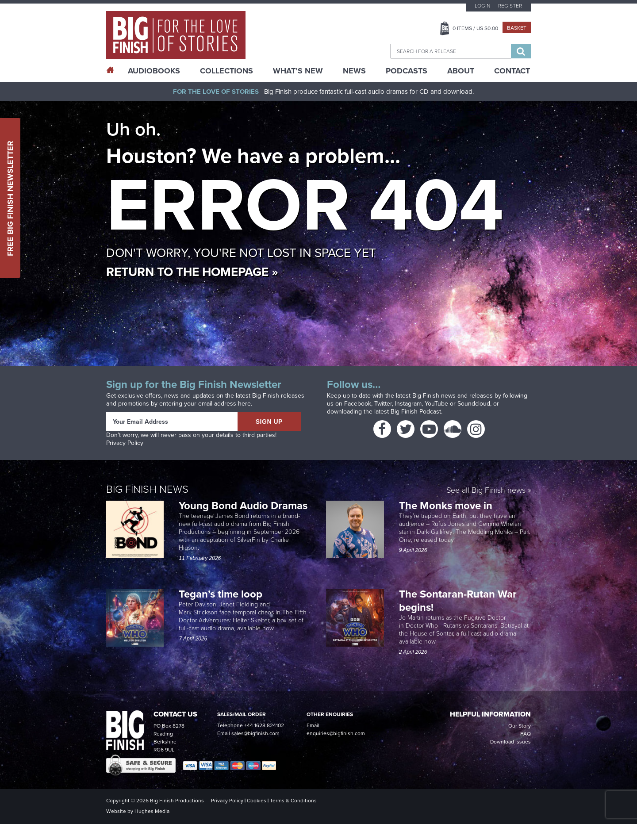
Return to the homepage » (192, 271)
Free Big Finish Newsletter (10, 198)
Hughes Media (151, 811)
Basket (516, 28)
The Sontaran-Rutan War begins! (458, 600)
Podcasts (406, 71)
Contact (512, 71)
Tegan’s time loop (222, 594)
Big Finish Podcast (416, 411)
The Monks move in (445, 505)
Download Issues (510, 742)
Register (510, 5)
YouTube (436, 403)
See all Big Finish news (486, 490)
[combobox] (451, 51)
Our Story (519, 726)
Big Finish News (147, 488)
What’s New (298, 71)
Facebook (357, 403)
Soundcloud (473, 403)
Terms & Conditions (293, 801)
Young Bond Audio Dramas (244, 505)
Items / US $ (475, 28)
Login (482, 5)
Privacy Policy (124, 443)
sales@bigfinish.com (255, 733)
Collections (226, 71)
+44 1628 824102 (264, 725)
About (460, 71)
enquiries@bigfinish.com (336, 733)
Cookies (256, 801)
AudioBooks (154, 71)
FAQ (525, 734)
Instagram (408, 403)
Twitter (383, 403)
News (354, 71)
